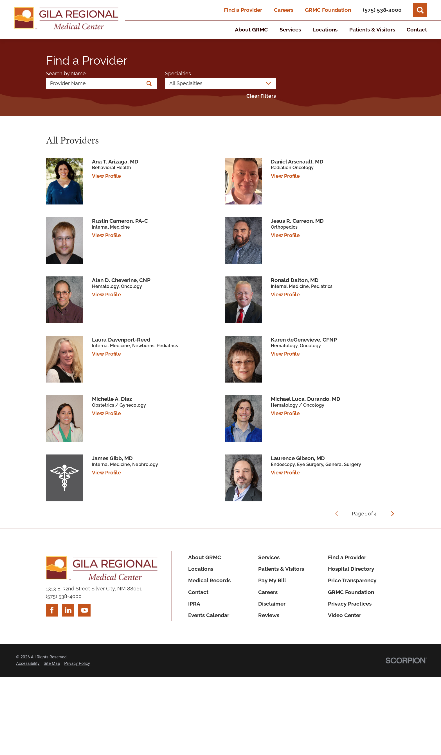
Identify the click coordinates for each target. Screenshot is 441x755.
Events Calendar (208, 615)
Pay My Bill (272, 580)
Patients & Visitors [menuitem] (372, 29)
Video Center (344, 615)
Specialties (178, 73)
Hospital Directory (351, 569)
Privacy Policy (77, 663)
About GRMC (204, 557)
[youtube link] (84, 610)
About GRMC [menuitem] (251, 29)
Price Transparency (352, 580)
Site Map (52, 663)
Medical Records (209, 580)
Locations (200, 569)
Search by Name (66, 73)
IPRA (194, 604)
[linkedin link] (68, 610)
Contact (198, 592)
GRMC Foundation (328, 10)
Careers (283, 10)
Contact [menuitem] (417, 29)
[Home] (66, 19)
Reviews (268, 615)
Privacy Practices (350, 604)
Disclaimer (271, 604)
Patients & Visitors (281, 569)
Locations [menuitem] (325, 29)
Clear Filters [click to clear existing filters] (261, 96)
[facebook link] (52, 610)
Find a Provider (243, 10)
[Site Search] (420, 10)
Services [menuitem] (290, 29)
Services (269, 557)
